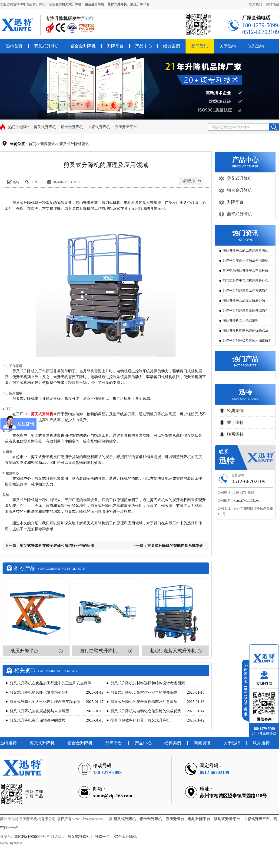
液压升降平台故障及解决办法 (244, 300)
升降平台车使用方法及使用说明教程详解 (247, 262)
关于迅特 (227, 46)
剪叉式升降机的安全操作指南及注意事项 (143, 702)
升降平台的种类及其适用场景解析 (247, 340)
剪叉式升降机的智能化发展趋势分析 (39, 692)
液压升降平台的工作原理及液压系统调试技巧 (247, 252)
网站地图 (272, 4)
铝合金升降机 (83, 46)
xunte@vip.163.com (247, 500)
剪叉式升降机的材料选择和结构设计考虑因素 (147, 683)
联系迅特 (256, 46)
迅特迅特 (8, 743)
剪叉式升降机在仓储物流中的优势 (37, 720)
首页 (32, 144)
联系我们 (255, 4)
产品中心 (143, 46)
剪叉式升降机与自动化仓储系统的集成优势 (145, 711)
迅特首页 (14, 46)
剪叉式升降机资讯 (74, 144)
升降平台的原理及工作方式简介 (245, 290)
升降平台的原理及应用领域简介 (245, 310)
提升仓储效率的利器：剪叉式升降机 (140, 720)
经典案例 (171, 46)
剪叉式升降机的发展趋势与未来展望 (39, 711)
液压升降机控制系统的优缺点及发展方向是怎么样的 (247, 332)
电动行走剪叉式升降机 (172, 650)
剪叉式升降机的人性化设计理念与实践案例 (45, 702)
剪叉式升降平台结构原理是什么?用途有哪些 (246, 282)
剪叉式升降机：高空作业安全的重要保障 (143, 692)
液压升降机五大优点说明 (241, 320)
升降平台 (115, 46)
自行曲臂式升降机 (98, 650)
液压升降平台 (126, 127)
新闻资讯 (199, 46)
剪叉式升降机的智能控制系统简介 (175, 546)
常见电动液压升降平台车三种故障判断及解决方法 (247, 272)
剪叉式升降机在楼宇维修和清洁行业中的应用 (57, 546)
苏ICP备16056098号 (30, 836)
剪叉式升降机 (46, 46)
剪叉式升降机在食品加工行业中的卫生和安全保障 (50, 683)
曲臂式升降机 (99, 127)
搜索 (274, 126)
